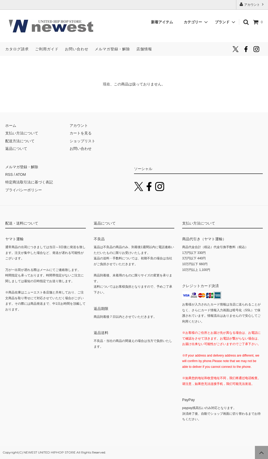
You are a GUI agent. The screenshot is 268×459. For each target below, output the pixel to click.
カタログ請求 (17, 49)
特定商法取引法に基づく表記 (29, 182)
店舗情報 (144, 49)
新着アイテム (164, 22)
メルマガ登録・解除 (112, 49)
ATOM (21, 174)
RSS (9, 174)
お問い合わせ (76, 49)
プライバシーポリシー (23, 190)
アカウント (252, 4)
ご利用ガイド (47, 49)
